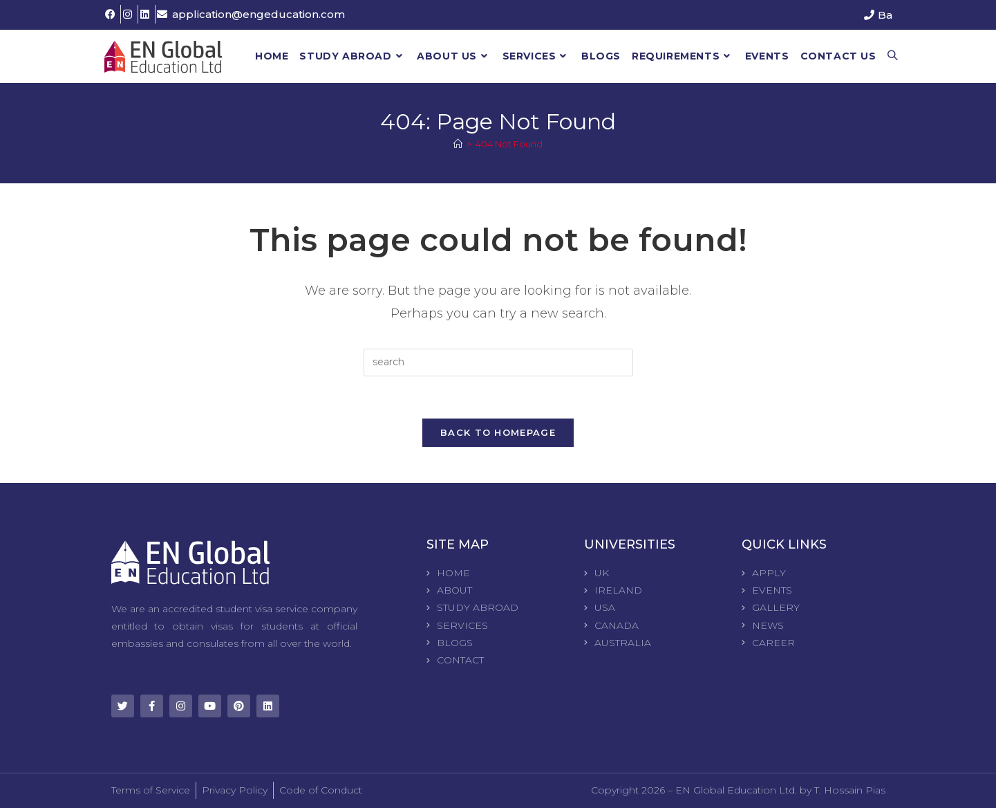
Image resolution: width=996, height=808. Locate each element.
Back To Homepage (498, 432)
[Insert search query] (498, 362)
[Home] (457, 143)
